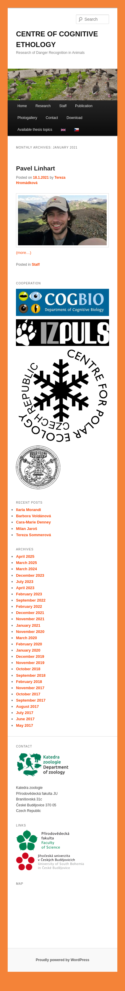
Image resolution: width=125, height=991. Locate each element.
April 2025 (25, 556)
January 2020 (28, 650)
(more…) (23, 252)
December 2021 (30, 612)
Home (22, 106)
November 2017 (30, 688)
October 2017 (28, 694)
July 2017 (24, 712)
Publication (83, 106)
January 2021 (28, 625)
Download (74, 118)
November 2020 (30, 631)
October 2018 (28, 669)
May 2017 (24, 725)
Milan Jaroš (26, 528)
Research (43, 106)
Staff (62, 106)
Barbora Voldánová (33, 516)
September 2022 (31, 600)
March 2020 (26, 638)
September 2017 (31, 700)
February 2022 (29, 606)
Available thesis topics (34, 130)
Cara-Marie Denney (33, 522)
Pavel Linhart (35, 168)
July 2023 (24, 581)
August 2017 (27, 706)
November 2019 (30, 662)
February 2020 (29, 644)
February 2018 (29, 681)
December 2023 (30, 575)
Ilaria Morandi (28, 509)
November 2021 (30, 619)
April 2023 (25, 588)
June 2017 (25, 719)
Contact (52, 118)
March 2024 (26, 569)
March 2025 (26, 562)
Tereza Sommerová (33, 535)
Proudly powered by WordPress (62, 960)
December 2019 (30, 656)
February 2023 (29, 594)
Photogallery (27, 118)
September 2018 (31, 675)
